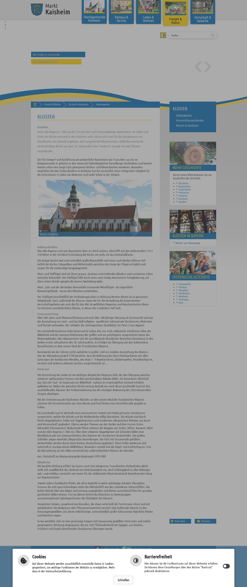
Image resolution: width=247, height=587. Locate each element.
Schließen (123, 580)
